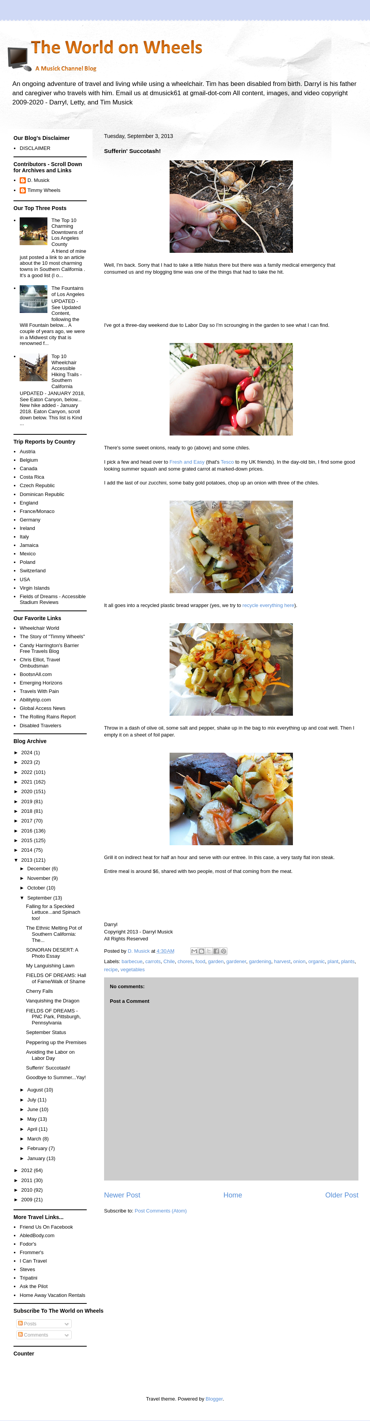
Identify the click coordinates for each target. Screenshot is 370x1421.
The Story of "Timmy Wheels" (52, 636)
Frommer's (32, 1252)
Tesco (227, 462)
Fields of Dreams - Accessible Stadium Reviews (53, 599)
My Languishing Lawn (50, 966)
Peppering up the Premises (56, 1042)
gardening (260, 961)
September (40, 898)
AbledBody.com (37, 1235)
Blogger (214, 1399)
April (33, 1129)
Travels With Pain (39, 691)
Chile (169, 961)
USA (25, 579)
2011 (27, 1180)
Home (233, 1195)
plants (348, 961)
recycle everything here (268, 605)
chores (185, 961)
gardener (236, 961)
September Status (46, 1032)
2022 (27, 772)
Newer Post (122, 1195)
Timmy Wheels (43, 190)
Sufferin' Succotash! (48, 1068)
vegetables (133, 969)
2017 (27, 821)
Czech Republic (37, 485)
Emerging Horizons (41, 683)
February (38, 1148)
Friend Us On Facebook (46, 1227)
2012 (27, 1170)
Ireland (27, 528)
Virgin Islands (35, 588)
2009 (27, 1199)
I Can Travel (33, 1261)
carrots (153, 961)
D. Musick (38, 180)
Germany (30, 520)
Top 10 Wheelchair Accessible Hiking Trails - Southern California (66, 371)
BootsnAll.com (36, 674)
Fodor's (28, 1244)
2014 (27, 850)
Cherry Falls (39, 991)
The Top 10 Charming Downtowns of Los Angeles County (67, 232)
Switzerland (32, 570)
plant (333, 961)
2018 (27, 811)
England (29, 503)
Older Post (341, 1195)
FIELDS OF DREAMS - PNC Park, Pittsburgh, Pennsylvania (53, 1017)
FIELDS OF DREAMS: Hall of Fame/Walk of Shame (56, 978)
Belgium (29, 460)
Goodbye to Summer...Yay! (56, 1077)
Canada (28, 468)
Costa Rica (32, 477)
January (37, 1158)
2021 (27, 782)
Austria (27, 451)
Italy (24, 537)
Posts (27, 1324)
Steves (27, 1269)
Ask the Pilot (33, 1286)
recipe (111, 969)
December (39, 868)
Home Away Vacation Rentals (52, 1295)
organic (316, 961)
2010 (27, 1190)
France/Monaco (37, 511)
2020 (27, 791)
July (32, 1100)
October (37, 888)
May (32, 1119)
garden (216, 961)
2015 (27, 840)
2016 (27, 831)
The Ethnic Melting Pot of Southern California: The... (54, 934)
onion (299, 961)
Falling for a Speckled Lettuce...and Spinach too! (53, 912)
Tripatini (28, 1278)
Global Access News (43, 708)
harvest (282, 961)
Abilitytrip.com (35, 700)
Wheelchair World (39, 628)
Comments (33, 1335)
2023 (27, 762)
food (200, 961)
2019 (27, 801)
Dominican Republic (42, 494)
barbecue (132, 961)
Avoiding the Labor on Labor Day (50, 1055)
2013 (27, 860)
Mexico (27, 554)
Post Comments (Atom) (161, 1211)
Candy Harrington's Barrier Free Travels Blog (49, 648)
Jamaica (29, 545)
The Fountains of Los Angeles (67, 291)
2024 (27, 752)
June (33, 1109)
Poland (27, 562)
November (39, 878)
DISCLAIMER (35, 148)
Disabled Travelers (40, 725)
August (35, 1090)
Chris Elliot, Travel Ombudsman (40, 663)
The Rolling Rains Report (48, 717)
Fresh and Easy (187, 462)
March (35, 1139)
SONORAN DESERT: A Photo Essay (52, 953)
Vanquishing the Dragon (52, 1001)
